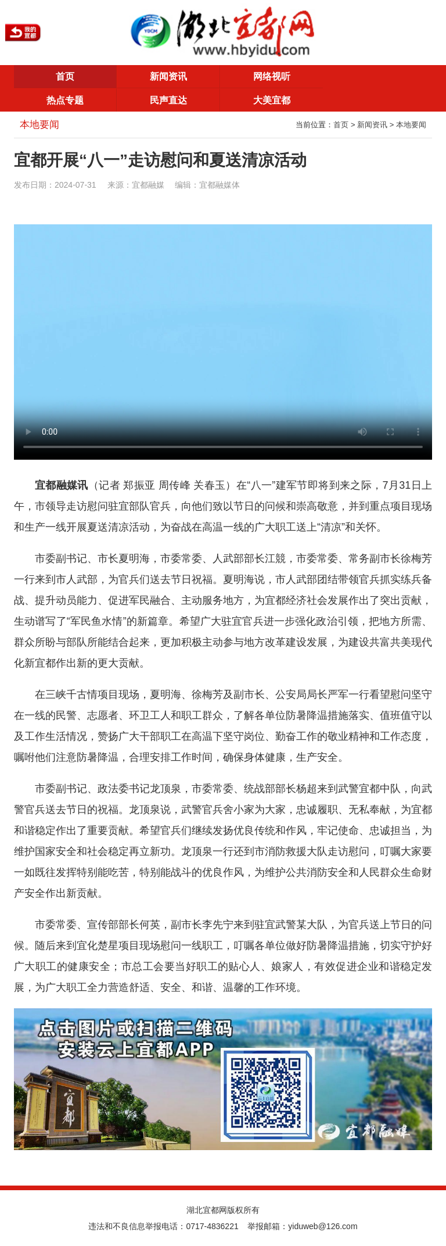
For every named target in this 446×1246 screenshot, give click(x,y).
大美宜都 (271, 100)
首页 (65, 76)
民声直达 (168, 100)
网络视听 (271, 76)
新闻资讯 (168, 76)
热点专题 (65, 100)
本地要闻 (411, 124)
